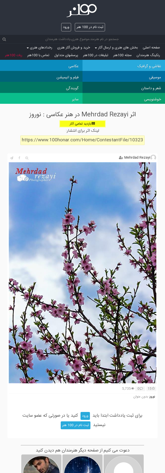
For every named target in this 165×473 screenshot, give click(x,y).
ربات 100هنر (13, 55)
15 (151, 389)
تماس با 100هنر (38, 55)
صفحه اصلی (151, 48)
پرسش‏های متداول (66, 55)
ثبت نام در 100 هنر (90, 27)
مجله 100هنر (122, 55)
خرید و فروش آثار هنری (73, 48)
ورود (66, 27)
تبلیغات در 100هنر (95, 55)
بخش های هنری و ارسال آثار (116, 48)
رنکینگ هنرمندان (148, 55)
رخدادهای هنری (39, 48)
